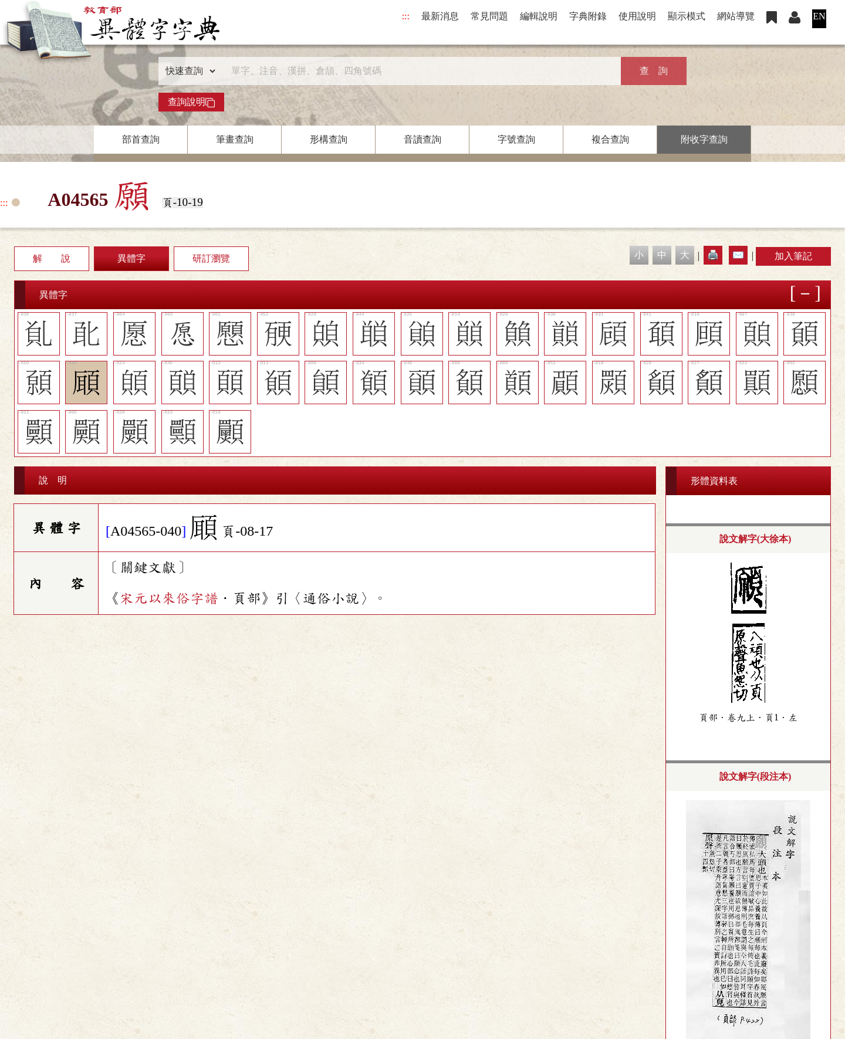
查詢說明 (191, 102)
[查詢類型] (187, 71)
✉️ (738, 255)
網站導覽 (736, 16)
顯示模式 (686, 16)
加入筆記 (793, 256)
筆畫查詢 (235, 139)
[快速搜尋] (418, 71)
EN (819, 16)
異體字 (131, 258)
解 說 (51, 258)
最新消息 (440, 16)
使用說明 (637, 16)
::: (406, 16)
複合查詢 (610, 139)
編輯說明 (538, 16)
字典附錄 (588, 16)
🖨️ (713, 255)
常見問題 (489, 16)
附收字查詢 (704, 139)
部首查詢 (141, 139)
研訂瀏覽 (211, 258)
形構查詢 (328, 139)
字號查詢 (516, 139)
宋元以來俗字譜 (169, 598)
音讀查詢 (422, 139)
